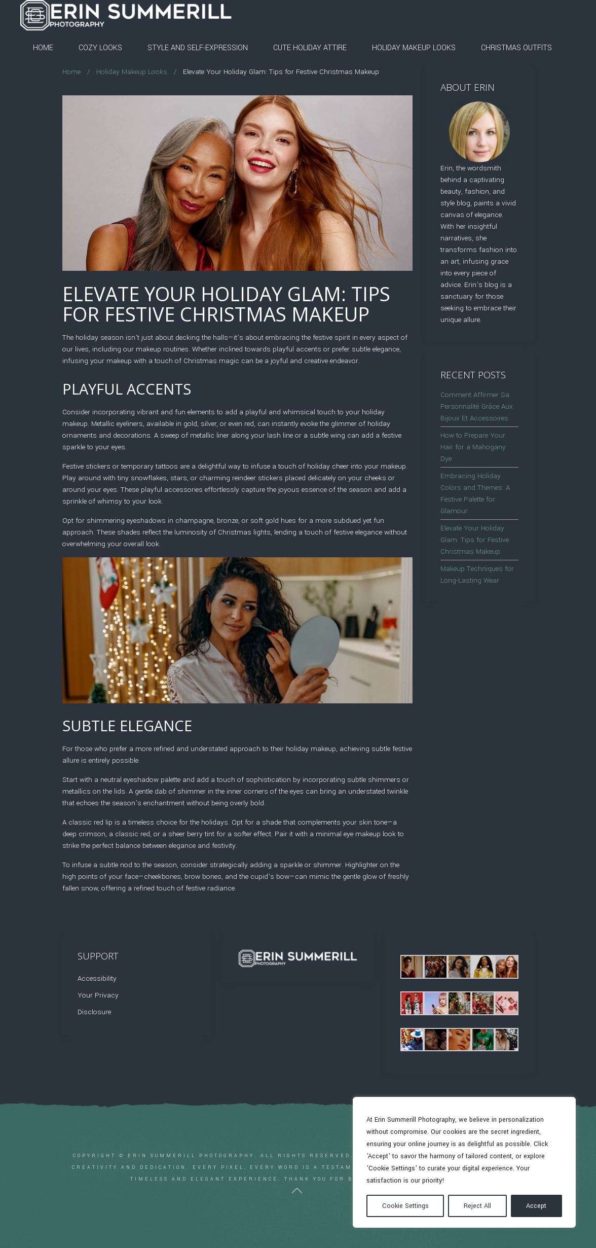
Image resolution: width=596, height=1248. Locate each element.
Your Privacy (98, 995)
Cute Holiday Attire (310, 48)
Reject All (477, 1205)
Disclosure (94, 1012)
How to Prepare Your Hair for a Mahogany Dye (473, 447)
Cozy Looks (100, 48)
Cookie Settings (405, 1205)
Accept (536, 1205)
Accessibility (97, 978)
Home (43, 48)
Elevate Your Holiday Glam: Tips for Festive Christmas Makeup (474, 539)
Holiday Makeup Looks (414, 48)
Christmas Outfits (516, 48)
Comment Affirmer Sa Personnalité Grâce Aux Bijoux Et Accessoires (476, 406)
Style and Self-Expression (197, 48)
